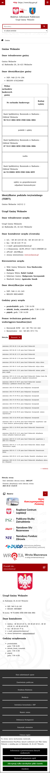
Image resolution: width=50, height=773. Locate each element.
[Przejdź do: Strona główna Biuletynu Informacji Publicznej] (2, 40)
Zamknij (25, 769)
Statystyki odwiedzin (25, 727)
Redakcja (25, 697)
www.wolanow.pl (31, 255)
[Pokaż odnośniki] (2, 2)
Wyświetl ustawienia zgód (25, 758)
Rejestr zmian (25, 712)
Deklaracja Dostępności (25, 720)
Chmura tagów (25, 735)
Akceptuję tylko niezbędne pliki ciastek (25, 763)
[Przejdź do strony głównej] (24, 14)
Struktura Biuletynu (25, 690)
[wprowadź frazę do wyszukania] (21, 26)
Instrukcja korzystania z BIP (25, 705)
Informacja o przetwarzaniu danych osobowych (25, 751)
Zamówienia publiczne (25, 682)
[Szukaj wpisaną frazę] (44, 26)
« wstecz (44, 468)
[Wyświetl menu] (47, 2)
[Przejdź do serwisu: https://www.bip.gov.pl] (25, 2)
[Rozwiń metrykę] (15, 337)
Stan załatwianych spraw (25, 675)
